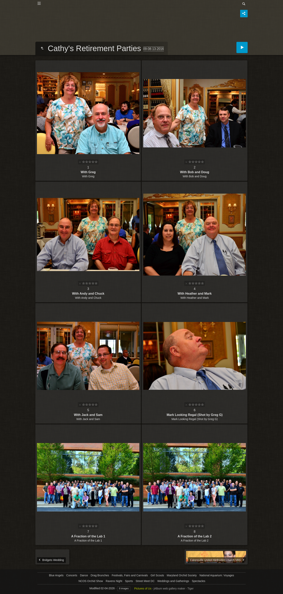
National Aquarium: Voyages (216, 575)
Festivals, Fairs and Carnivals (130, 575)
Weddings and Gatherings (173, 581)
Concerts (71, 575)
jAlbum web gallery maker (169, 588)
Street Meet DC (145, 581)
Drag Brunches (100, 575)
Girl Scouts (157, 575)
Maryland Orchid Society (182, 575)
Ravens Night (114, 581)
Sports (129, 581)
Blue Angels (56, 575)
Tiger (190, 588)
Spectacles (198, 581)
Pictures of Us (142, 588)
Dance (84, 575)
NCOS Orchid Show (90, 581)
